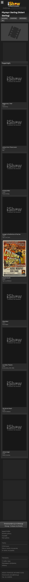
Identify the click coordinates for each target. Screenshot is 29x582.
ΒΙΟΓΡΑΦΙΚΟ (4, 18)
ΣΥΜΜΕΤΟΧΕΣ (13, 18)
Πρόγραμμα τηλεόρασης (9, 563)
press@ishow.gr (14, 575)
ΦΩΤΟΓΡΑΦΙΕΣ (23, 18)
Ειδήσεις (4, 565)
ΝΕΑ (3, 20)
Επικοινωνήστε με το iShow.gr (13, 524)
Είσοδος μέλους (6, 533)
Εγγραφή (4, 536)
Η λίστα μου (5, 546)
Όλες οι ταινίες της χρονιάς (10, 548)
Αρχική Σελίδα (6, 531)
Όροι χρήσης (5, 538)
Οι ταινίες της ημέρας (8, 550)
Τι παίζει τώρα (6, 561)
